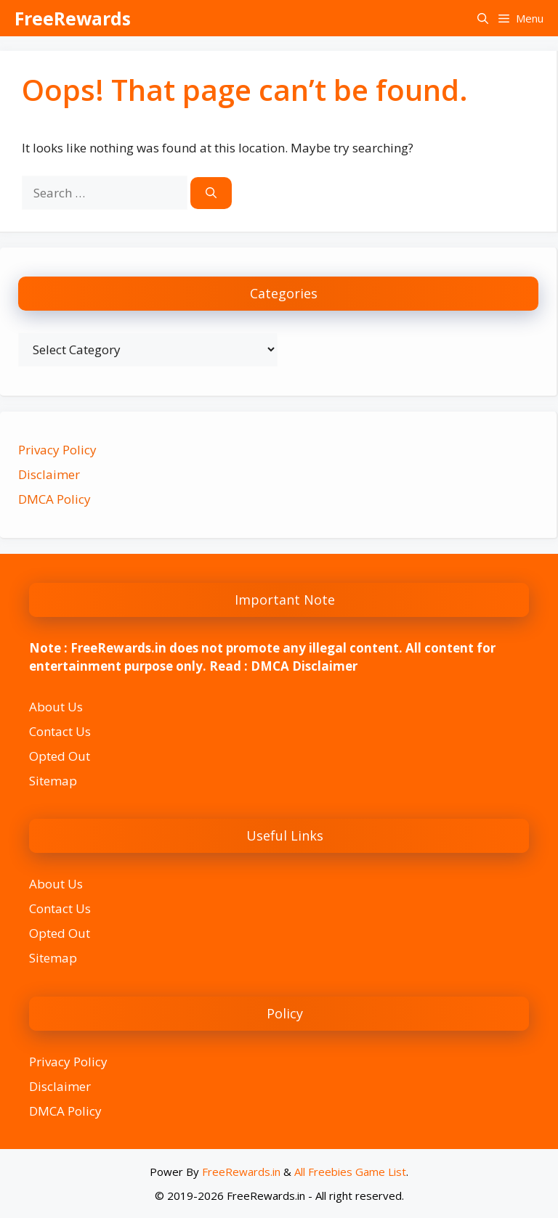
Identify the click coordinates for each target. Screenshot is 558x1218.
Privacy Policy (57, 449)
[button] (482, 18)
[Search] (211, 193)
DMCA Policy (54, 499)
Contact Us (60, 731)
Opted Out (59, 756)
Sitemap (53, 780)
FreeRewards (73, 18)
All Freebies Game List (350, 1171)
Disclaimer (49, 474)
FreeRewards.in (241, 1171)
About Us (56, 706)
